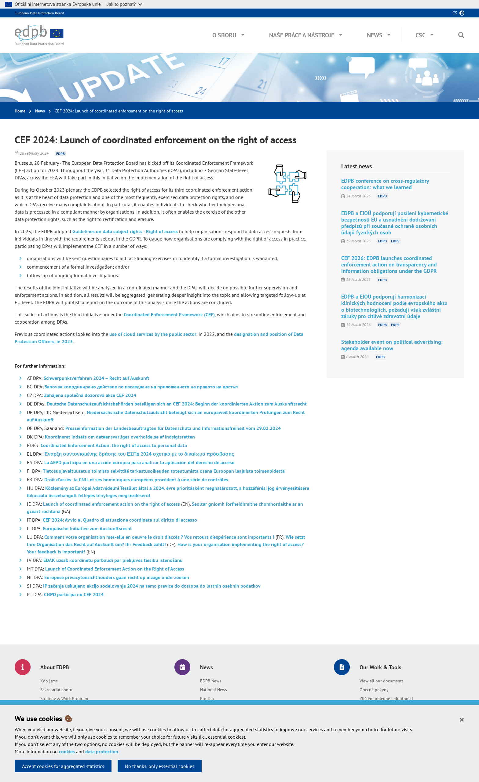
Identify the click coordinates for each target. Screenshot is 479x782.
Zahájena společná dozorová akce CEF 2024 (90, 395)
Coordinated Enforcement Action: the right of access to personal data (114, 445)
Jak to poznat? (124, 4)
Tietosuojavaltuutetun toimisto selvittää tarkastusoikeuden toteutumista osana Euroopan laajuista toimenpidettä (164, 471)
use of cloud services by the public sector (152, 334)
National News (213, 689)
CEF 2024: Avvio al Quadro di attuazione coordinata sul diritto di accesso (120, 520)
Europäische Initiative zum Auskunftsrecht (87, 528)
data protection (101, 751)
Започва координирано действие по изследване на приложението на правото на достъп (141, 387)
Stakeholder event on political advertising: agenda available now (392, 345)
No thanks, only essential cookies (159, 766)
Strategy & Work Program (64, 698)
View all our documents (382, 681)
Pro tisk (207, 698)
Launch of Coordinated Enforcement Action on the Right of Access (114, 569)
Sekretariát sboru (56, 689)
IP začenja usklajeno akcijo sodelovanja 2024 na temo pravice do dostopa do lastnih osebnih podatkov (152, 586)
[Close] (461, 719)
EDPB (60, 153)
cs (454, 13)
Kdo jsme (49, 681)
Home (20, 111)
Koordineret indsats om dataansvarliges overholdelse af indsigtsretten (120, 437)
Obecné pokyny (374, 689)
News (374, 35)
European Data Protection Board (39, 13)
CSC (420, 35)
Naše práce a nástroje (301, 35)
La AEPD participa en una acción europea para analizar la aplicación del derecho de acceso (139, 462)
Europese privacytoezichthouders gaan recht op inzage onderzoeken (116, 577)
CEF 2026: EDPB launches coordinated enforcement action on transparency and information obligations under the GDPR (389, 264)
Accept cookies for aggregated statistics (63, 766)
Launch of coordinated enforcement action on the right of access (111, 504)
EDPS (395, 241)
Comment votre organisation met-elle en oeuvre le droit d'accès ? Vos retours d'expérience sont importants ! (159, 537)
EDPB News (210, 681)
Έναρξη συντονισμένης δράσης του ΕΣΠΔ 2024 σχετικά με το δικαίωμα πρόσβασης (139, 454)
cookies (67, 751)
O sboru (224, 35)
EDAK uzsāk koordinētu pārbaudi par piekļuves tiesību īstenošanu (113, 560)
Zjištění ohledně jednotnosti (386, 698)
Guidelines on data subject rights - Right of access (125, 231)
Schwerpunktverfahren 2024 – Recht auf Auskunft (96, 378)
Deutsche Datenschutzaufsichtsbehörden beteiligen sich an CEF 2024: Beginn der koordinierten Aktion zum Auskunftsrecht (177, 404)
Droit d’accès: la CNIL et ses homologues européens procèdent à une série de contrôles (136, 479)
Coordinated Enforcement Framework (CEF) (169, 314)
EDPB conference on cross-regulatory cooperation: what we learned (385, 184)
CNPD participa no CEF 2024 (74, 594)
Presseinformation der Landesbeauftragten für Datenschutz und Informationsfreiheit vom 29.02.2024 (173, 428)
